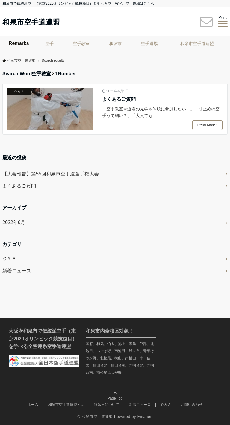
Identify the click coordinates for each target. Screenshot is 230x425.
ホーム (33, 405)
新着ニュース (16, 270)
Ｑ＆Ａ (19, 92)
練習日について (106, 405)
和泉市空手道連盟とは (66, 405)
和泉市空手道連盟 (31, 22)
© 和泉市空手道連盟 (95, 417)
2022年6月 (13, 222)
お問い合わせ (191, 405)
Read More (207, 125)
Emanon (145, 417)
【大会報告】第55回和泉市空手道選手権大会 (50, 173)
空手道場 (149, 43)
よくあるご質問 (119, 99)
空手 (49, 43)
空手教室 (81, 43)
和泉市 (115, 43)
